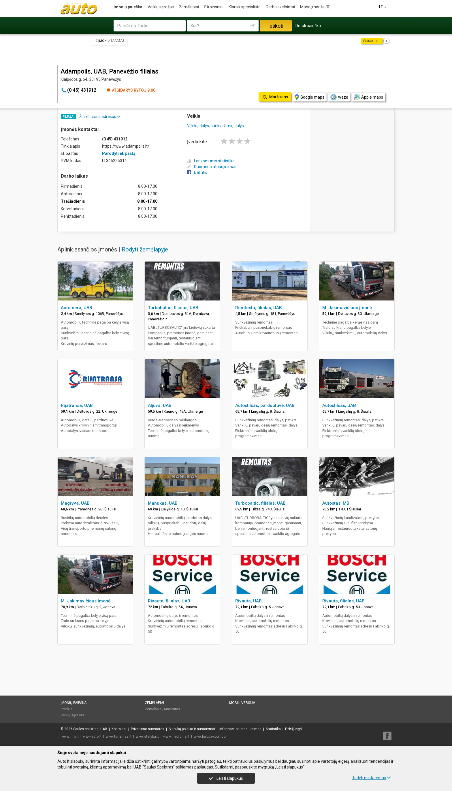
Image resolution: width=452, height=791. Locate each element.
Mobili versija (242, 703)
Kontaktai (119, 729)
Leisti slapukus (226, 778)
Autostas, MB (335, 503)
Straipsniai (213, 7)
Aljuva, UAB (160, 405)
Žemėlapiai (189, 7)
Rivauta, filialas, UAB (169, 601)
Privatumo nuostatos (147, 729)
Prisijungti (293, 729)
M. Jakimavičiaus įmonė (347, 307)
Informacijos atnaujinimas (240, 729)
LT (383, 7)
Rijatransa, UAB (77, 405)
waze (339, 97)
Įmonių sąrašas (110, 41)
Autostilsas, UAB (339, 405)
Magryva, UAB (75, 503)
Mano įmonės (315, 7)
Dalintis (197, 172)
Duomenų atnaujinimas (211, 166)
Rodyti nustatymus (371, 777)
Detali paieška (308, 25)
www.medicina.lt (176, 736)
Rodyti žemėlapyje (145, 249)
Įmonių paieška (128, 7)
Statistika (273, 729)
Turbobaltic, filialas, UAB (173, 307)
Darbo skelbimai (280, 7)
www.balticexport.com (211, 736)
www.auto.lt (92, 736)
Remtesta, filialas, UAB (258, 307)
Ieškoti (275, 26)
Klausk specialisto (245, 7)
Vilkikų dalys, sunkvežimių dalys (215, 125)
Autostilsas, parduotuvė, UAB (265, 405)
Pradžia (66, 709)
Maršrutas (172, 709)
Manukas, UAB (163, 503)
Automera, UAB (76, 307)
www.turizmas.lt (118, 736)
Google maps (309, 97)
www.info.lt (70, 736)
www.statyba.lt (147, 736)
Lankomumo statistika (211, 161)
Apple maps (368, 97)
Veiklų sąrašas (161, 7)
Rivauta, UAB (248, 601)
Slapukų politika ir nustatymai (192, 729)
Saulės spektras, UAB (90, 729)
